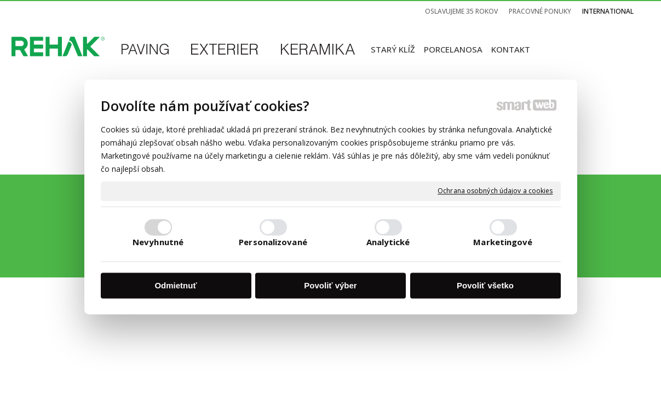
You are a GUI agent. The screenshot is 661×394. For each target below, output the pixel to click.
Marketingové (502, 242)
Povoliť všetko (485, 285)
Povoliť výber (330, 285)
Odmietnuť (175, 285)
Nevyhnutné (158, 242)
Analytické (388, 242)
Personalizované (273, 242)
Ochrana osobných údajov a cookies (495, 191)
